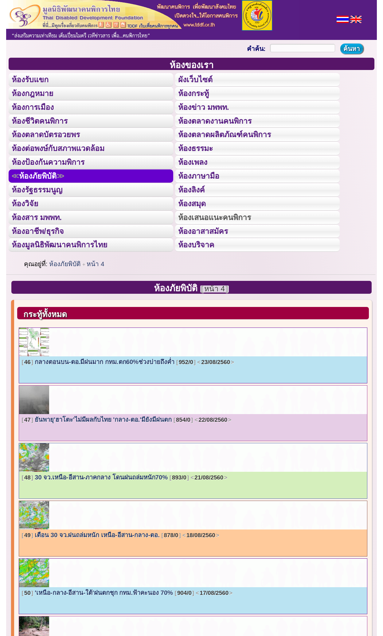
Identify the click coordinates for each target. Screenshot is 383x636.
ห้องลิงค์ (191, 188)
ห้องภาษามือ (198, 175)
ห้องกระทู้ (193, 93)
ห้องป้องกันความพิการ (48, 161)
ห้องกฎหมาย (32, 93)
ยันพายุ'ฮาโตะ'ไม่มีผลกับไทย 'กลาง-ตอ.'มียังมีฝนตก (127, 418)
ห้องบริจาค (196, 243)
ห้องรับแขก (30, 79)
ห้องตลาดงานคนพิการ (215, 120)
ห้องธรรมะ (195, 148)
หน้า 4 (95, 262)
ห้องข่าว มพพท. (203, 107)
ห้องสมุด (192, 202)
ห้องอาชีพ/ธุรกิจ (38, 230)
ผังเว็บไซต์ (195, 79)
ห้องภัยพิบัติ (38, 175)
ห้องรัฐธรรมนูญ (37, 188)
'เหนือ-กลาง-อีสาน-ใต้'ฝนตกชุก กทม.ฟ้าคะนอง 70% (127, 591)
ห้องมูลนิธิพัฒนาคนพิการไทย (59, 243)
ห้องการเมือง (32, 107)
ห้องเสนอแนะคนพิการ (214, 216)
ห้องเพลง (192, 161)
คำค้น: (256, 48)
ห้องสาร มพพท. (37, 216)
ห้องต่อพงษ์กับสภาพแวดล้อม (58, 148)
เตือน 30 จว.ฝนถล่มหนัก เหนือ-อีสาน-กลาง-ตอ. (120, 533)
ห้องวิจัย (25, 202)
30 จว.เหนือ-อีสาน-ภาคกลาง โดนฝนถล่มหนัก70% (125, 476)
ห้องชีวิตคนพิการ (40, 120)
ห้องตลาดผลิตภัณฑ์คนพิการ (224, 134)
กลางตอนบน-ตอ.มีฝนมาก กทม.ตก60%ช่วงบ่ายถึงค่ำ (128, 360)
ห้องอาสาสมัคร (203, 230)
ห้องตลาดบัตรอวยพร (46, 134)
